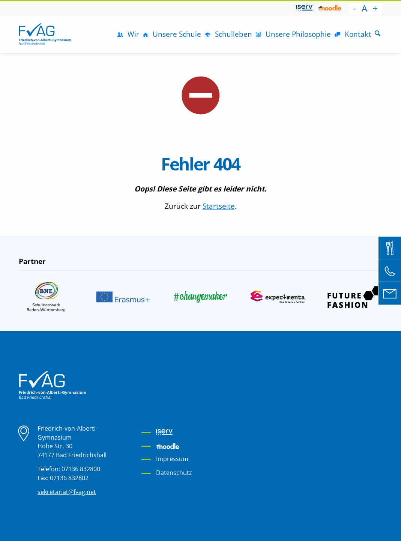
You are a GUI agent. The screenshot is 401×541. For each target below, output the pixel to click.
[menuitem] (304, 8)
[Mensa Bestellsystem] (389, 248)
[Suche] (377, 34)
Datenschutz (174, 473)
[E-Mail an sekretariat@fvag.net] (389, 293)
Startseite (219, 206)
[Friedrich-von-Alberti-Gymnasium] (45, 34)
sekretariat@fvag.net (67, 492)
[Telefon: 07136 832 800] (389, 270)
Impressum (172, 459)
